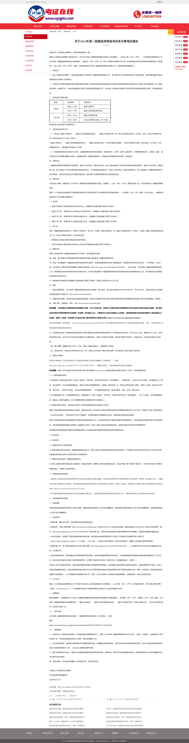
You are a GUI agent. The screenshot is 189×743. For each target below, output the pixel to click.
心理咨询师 (54, 26)
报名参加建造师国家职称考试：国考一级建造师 (67, 726)
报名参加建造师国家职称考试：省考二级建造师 (124, 721)
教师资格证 (29, 46)
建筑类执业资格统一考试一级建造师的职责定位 (67, 717)
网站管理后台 (48, 733)
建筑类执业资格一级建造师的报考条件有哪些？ (124, 713)
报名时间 (178, 41)
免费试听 (178, 54)
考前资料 (178, 58)
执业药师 (28, 70)
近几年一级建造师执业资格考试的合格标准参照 (124, 709)
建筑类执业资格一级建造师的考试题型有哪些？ (67, 709)
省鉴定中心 (98, 733)
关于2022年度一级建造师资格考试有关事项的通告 (124, 726)
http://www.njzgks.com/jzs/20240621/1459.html (74, 687)
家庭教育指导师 (121, 26)
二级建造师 (72, 696)
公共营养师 (104, 26)
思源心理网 (64, 733)
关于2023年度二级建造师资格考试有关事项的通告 (71, 699)
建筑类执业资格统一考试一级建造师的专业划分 (124, 717)
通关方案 (178, 49)
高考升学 (28, 65)
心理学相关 (88, 26)
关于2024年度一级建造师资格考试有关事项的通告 (127, 699)
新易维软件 (122, 741)
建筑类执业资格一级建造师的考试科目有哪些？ (67, 713)
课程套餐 (178, 45)
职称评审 (28, 37)
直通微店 (115, 733)
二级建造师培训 (60, 696)
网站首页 (38, 26)
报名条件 (178, 37)
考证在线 (80, 733)
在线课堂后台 (151, 733)
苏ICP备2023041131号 (103, 741)
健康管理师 (71, 26)
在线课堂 (155, 26)
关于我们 (138, 26)
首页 (59, 31)
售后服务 (178, 62)
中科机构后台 (134, 733)
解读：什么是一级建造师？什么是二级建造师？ (67, 721)
